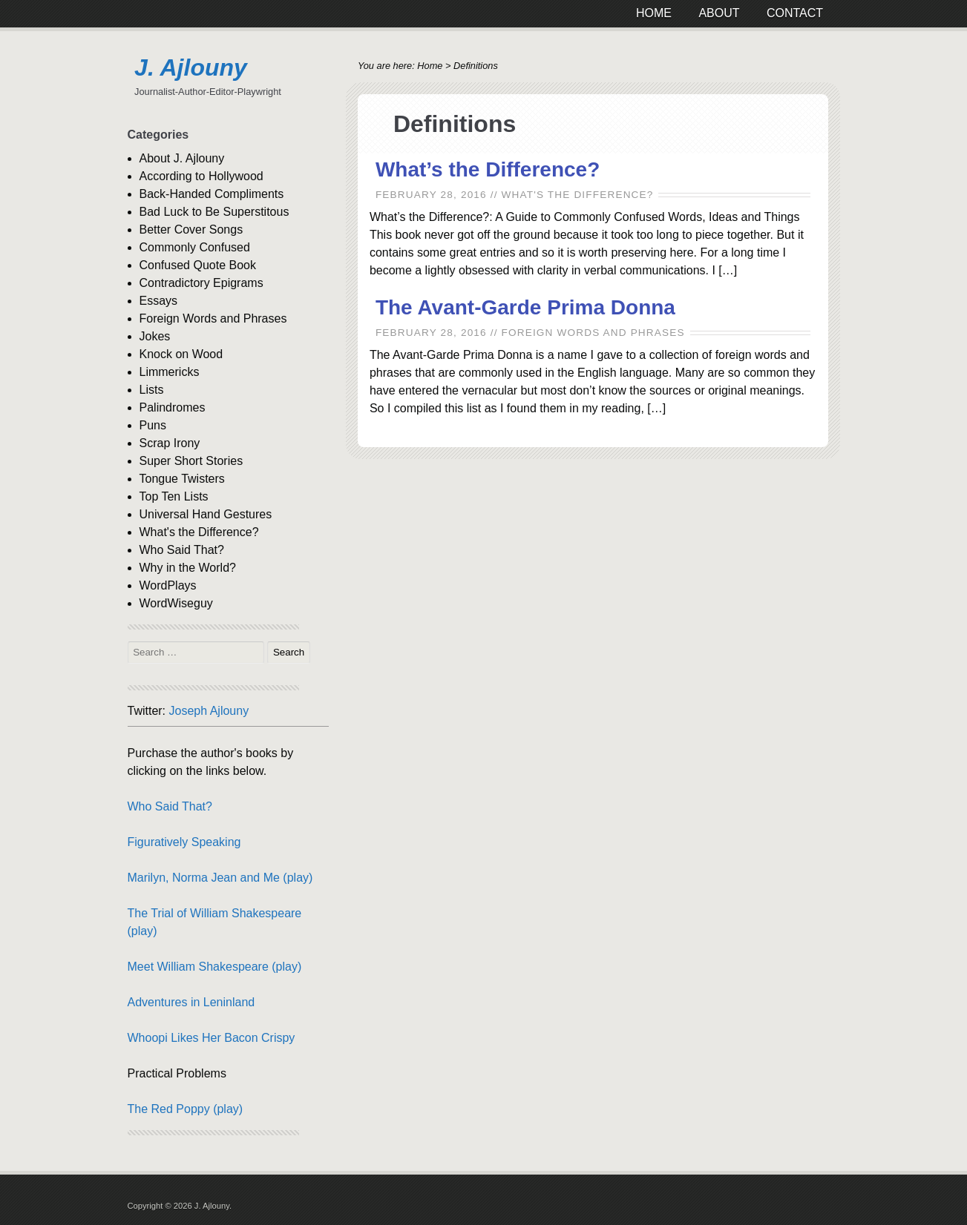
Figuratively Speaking (184, 842)
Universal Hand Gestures (206, 514)
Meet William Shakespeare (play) (215, 966)
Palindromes (173, 407)
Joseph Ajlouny (209, 710)
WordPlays (168, 585)
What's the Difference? (578, 194)
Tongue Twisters (182, 478)
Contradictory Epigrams (201, 283)
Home (429, 65)
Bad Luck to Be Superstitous (214, 211)
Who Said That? (182, 550)
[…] (727, 270)
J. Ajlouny (190, 67)
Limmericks (170, 372)
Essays (159, 300)
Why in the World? (188, 567)
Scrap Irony (170, 443)
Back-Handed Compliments (212, 194)
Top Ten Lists (174, 496)
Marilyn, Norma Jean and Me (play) (220, 877)
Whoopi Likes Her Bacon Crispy (211, 1037)
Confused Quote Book (198, 265)
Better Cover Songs (191, 229)
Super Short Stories (191, 461)
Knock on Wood (181, 354)
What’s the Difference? (488, 169)
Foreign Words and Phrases (593, 332)
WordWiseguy (176, 603)
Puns (153, 425)
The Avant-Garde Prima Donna (525, 307)
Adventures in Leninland (191, 1002)
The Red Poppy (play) (185, 1109)
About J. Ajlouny (182, 158)
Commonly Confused (195, 247)
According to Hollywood (201, 176)
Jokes (155, 336)
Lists (152, 389)
